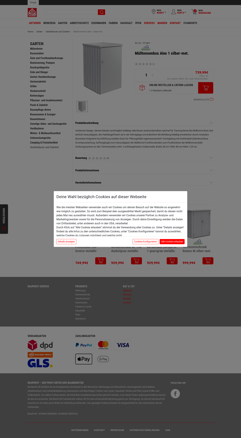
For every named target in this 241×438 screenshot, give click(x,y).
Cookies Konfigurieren (145, 241)
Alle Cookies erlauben (172, 241)
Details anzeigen (66, 241)
